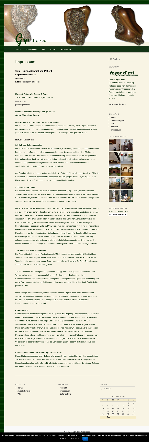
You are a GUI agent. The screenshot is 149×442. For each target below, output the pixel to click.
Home (18, 49)
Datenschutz (65, 394)
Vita (43, 49)
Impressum (66, 49)
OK (85, 439)
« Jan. (107, 417)
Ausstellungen (31, 49)
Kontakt (53, 49)
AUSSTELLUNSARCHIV (118, 212)
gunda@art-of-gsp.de (30, 82)
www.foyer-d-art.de (117, 104)
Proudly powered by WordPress (77, 432)
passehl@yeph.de (22, 105)
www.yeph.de (20, 101)
